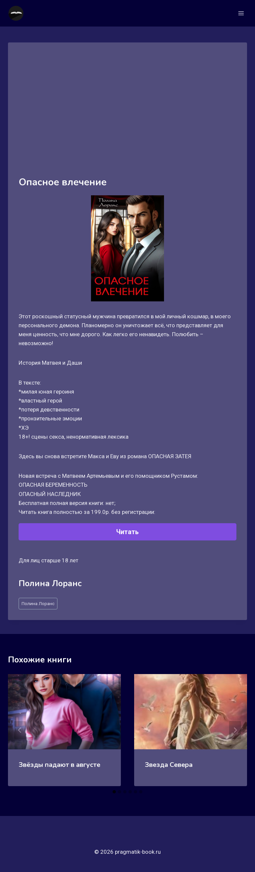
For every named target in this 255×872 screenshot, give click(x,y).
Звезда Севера (169, 764)
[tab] (114, 791)
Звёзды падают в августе (59, 764)
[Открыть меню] (241, 13)
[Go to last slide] (20, 730)
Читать (127, 532)
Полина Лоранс (38, 603)
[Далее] (235, 730)
